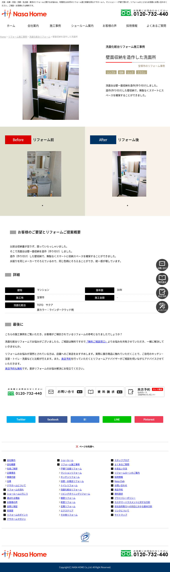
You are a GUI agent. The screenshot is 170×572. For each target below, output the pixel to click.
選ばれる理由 (13, 498)
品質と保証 (12, 506)
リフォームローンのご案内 (127, 473)
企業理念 (11, 473)
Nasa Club (119, 481)
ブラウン (141, 72)
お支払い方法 (120, 469)
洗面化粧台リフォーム (39, 37)
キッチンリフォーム (70, 477)
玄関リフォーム (68, 506)
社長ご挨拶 (12, 469)
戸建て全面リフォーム (71, 469)
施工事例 (55, 25)
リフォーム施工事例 (17, 37)
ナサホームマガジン (16, 519)
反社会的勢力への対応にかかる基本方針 (133, 506)
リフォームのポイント (17, 515)
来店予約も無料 (13, 368)
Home (3, 37)
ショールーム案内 (82, 25)
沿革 (9, 481)
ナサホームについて (16, 485)
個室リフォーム (68, 498)
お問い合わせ (120, 485)
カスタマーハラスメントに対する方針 (132, 502)
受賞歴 (10, 511)
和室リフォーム (68, 502)
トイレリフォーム (69, 485)
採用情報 (131, 25)
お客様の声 (110, 25)
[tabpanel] (44, 175)
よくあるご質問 (156, 25)
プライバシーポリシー (124, 498)
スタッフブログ (121, 460)
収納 (121, 72)
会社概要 (11, 464)
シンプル (111, 72)
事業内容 (11, 477)
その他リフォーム (69, 515)
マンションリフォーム (71, 473)
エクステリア (67, 511)
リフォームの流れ (15, 490)
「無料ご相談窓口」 (97, 341)
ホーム (11, 25)
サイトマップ (120, 515)
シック (130, 72)
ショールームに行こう (17, 494)
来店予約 (66, 359)
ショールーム (67, 460)
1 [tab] (42, 205)
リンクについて (121, 511)
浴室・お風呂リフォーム (72, 481)
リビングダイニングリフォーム (75, 494)
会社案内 (33, 25)
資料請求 (118, 494)
